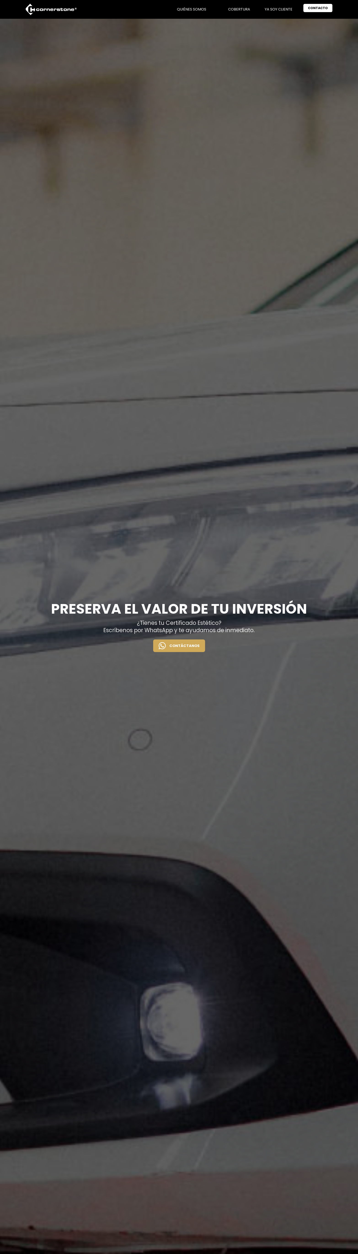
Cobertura (239, 9)
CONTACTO (318, 8)
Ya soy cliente (278, 9)
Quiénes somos (191, 9)
